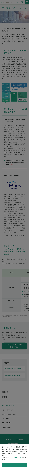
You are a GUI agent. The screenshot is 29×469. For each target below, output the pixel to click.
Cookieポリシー (17, 457)
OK (14, 465)
